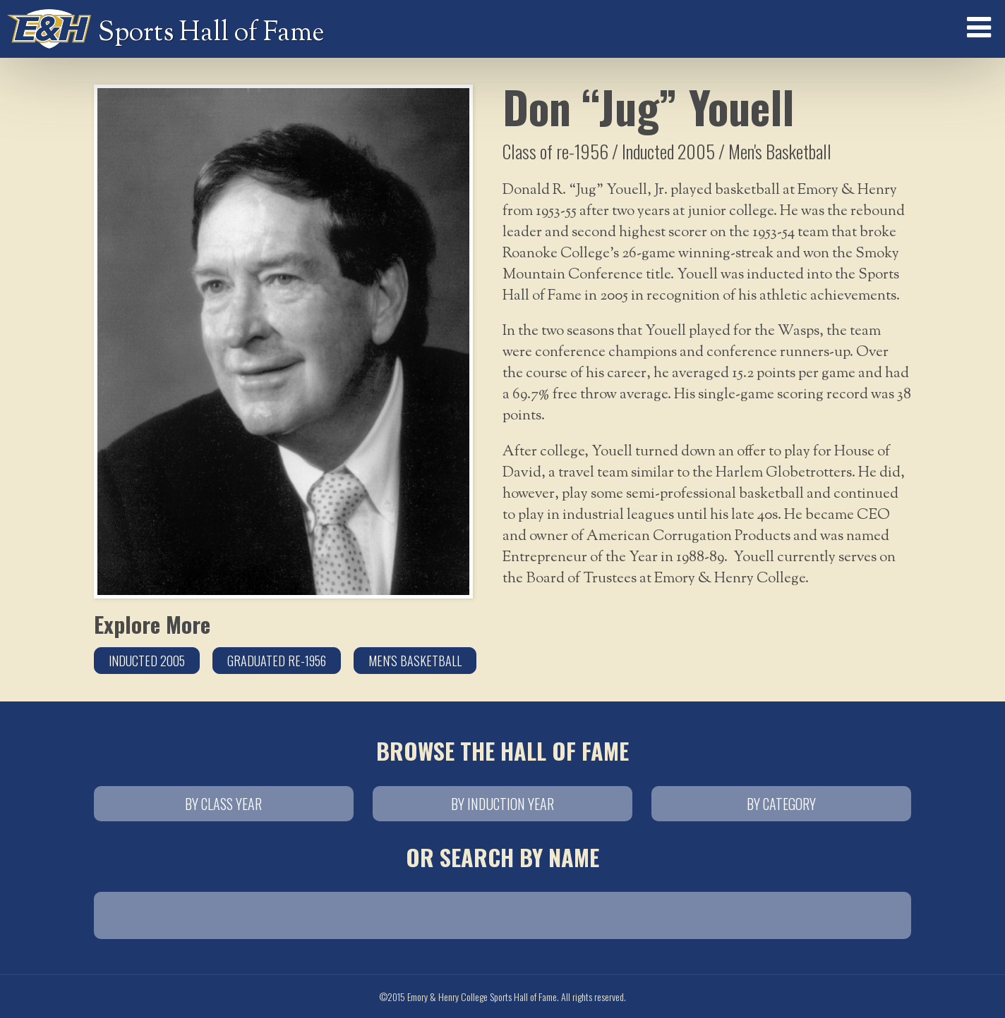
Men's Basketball (415, 660)
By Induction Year (502, 803)
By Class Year (223, 803)
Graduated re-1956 (276, 660)
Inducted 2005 (147, 660)
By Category (781, 803)
